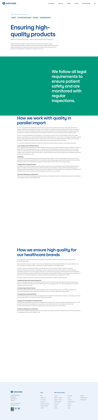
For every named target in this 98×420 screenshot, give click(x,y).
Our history (35, 17)
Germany (70, 395)
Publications (43, 397)
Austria (55, 395)
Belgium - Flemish (58, 397)
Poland (69, 405)
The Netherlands (71, 401)
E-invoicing (43, 399)
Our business (51, 3)
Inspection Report (44, 405)
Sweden (82, 395)
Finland (55, 407)
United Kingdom (83, 397)
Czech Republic (57, 401)
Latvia (69, 397)
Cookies (42, 407)
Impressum (43, 401)
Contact (76, 3)
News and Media (86, 3)
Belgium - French (58, 399)
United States (83, 399)
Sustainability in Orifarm (45, 17)
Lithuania (70, 399)
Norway (69, 403)
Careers (69, 3)
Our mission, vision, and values (24, 17)
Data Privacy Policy (45, 403)
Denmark (56, 403)
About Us (61, 3)
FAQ (41, 395)
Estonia (56, 405)
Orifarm (12, 14)
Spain (69, 407)
